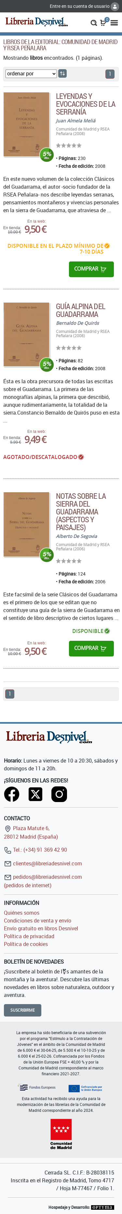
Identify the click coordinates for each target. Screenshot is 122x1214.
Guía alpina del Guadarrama (80, 310)
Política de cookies (26, 944)
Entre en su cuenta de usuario (84, 6)
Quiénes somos (21, 912)
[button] (93, 22)
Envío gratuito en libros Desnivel (41, 928)
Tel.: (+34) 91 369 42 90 (35, 849)
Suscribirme (22, 1010)
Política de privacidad (29, 936)
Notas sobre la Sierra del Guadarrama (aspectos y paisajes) (81, 511)
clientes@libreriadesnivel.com (43, 863)
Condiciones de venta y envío (37, 920)
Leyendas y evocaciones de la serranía (85, 104)
